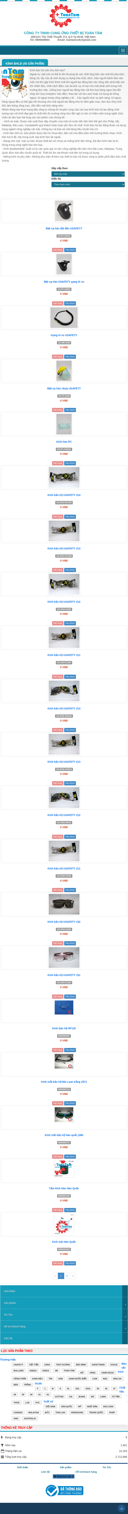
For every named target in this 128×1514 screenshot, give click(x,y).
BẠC (105, 1379)
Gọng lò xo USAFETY (64, 335)
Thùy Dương (63, 1365)
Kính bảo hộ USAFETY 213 (64, 761)
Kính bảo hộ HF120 (64, 1028)
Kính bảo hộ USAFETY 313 (64, 548)
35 (98, 1389)
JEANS (81, 1397)
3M (56, 1371)
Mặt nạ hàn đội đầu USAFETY (64, 228)
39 (23, 1395)
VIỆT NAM (50, 1407)
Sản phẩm (10, 1302)
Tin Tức (8, 1314)
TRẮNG (27, 1385)
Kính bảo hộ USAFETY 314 (64, 495)
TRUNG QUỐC (96, 1413)
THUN (16, 1403)
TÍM (50, 1379)
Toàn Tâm (69, 1371)
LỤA (27, 1403)
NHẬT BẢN (92, 1407)
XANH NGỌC (108, 1373)
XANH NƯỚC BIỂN (77, 1379)
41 (39, 1395)
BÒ (92, 1397)
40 (31, 1395)
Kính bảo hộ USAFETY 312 (64, 601)
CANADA (18, 1413)
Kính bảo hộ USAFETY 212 (64, 815)
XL (68, 1389)
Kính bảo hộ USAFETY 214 (64, 708)
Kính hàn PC (64, 441)
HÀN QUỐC (66, 1407)
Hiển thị (56, 178)
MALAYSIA (34, 1413)
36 (106, 1389)
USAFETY (18, 1365)
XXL (77, 1389)
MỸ (79, 1407)
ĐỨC (47, 1413)
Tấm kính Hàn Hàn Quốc (64, 1188)
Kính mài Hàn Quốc (64, 1241)
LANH (103, 1397)
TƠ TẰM (115, 1397)
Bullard (18, 1371)
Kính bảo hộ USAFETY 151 (64, 975)
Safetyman (98, 1365)
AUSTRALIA (30, 1419)
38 (15, 1395)
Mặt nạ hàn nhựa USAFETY (64, 388)
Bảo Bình (81, 1365)
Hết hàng (57, 250)
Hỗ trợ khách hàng (14, 1326)
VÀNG (92, 1373)
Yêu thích (70, 250)
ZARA (47, 1365)
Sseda (33, 1371)
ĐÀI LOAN (108, 1407)
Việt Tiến (33, 1365)
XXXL (88, 1389)
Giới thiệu (9, 1291)
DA (71, 1397)
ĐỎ (82, 1373)
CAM (95, 1379)
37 (114, 1389)
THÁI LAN (60, 1413)
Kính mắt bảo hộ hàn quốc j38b (64, 1135)
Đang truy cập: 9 (63, 1476)
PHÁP (112, 1413)
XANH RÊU (37, 1379)
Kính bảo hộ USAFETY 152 (64, 921)
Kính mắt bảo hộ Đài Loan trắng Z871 (64, 1081)
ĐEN (16, 1385)
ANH (16, 1419)
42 (48, 1395)
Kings (46, 1371)
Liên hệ (8, 1338)
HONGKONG (77, 1413)
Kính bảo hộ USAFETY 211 (64, 868)
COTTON (59, 1397)
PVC (38, 1403)
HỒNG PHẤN (20, 1379)
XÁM (60, 1379)
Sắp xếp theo (59, 168)
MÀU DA (117, 1379)
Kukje (114, 1365)
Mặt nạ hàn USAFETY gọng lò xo (64, 281)
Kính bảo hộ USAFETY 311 (64, 655)
